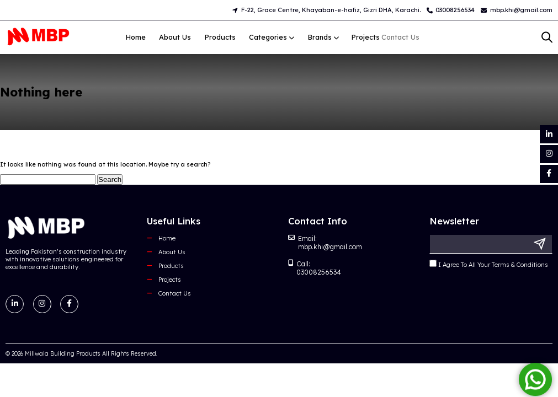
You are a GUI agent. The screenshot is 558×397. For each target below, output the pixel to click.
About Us (175, 37)
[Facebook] (549, 174)
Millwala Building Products (62, 353)
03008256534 (451, 10)
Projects (169, 279)
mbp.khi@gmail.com (516, 10)
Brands (307, 37)
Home (136, 37)
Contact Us (174, 293)
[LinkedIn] (549, 134)
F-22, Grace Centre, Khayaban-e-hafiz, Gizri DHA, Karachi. (326, 10)
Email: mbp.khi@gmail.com (325, 242)
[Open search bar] (546, 37)
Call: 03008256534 (314, 268)
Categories (267, 37)
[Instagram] (549, 154)
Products (220, 37)
